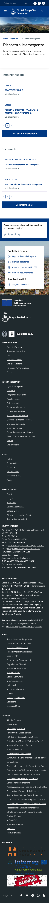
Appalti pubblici (13, 398)
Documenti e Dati (14, 359)
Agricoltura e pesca (15, 386)
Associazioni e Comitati (17, 519)
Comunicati (11, 463)
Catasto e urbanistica (16, 407)
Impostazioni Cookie (15, 689)
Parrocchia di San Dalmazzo (19, 753)
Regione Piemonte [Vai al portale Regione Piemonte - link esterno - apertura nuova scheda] (10, 3)
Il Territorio (11, 502)
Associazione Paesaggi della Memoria (23, 791)
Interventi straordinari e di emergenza (22, 164)
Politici (9, 372)
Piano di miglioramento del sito (20, 651)
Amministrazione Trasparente (19, 639)
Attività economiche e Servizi (19, 515)
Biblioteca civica (14, 475)
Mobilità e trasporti (15, 428)
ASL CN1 (11, 828)
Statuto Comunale (15, 676)
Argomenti (14, 38)
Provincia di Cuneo (15, 824)
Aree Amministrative (16, 351)
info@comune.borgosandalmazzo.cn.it (23, 548)
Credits (10, 693)
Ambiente (11, 390)
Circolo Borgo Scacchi (16, 728)
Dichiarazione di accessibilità (19, 643)
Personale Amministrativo (18, 367)
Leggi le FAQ (12, 655)
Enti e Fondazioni (14, 363)
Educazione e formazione (17, 415)
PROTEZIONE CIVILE (14, 90)
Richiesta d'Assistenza (16, 668)
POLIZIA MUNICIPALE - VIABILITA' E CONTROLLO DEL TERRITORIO (21, 111)
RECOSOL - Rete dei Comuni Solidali (22, 736)
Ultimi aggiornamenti (16, 697)
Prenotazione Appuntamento (19, 660)
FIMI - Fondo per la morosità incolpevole (23, 184)
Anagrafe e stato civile (16, 394)
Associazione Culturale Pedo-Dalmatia (23, 774)
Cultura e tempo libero (16, 411)
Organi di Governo (14, 347)
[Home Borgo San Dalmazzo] (23, 11)
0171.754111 (11, 533)
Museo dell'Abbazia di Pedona (19, 745)
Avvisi (9, 479)
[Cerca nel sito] (42, 11)
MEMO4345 (12, 820)
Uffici (8, 85)
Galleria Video (13, 510)
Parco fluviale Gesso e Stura (19, 732)
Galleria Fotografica (15, 506)
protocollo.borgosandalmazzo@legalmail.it (25, 545)
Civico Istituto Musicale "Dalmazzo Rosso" (25, 741)
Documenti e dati (24, 205)
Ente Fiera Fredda (14, 749)
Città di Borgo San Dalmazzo (26, 11)
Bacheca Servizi (13, 672)
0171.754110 (11, 536)
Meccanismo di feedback (17, 647)
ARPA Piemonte (14, 832)
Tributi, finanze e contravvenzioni (21, 436)
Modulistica (11, 179)
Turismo (10, 440)
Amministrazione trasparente (21, 159)
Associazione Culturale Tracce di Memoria (24, 795)
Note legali (11, 685)
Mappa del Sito (13, 705)
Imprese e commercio (16, 423)
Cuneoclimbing (13, 761)
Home (5, 38)
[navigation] (5, 11)
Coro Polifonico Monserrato (18, 782)
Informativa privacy (15, 680)
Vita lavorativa (13, 444)
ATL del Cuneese (14, 720)
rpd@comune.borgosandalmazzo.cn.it (23, 623)
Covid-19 (11, 467)
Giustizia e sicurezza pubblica (19, 419)
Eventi (9, 494)
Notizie (10, 459)
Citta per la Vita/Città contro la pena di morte (26, 770)
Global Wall (12, 724)
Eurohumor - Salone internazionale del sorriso (27, 757)
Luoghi (10, 498)
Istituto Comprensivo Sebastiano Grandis (24, 811)
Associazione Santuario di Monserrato (23, 807)
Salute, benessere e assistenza (20, 432)
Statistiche (11, 701)
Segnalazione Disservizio (17, 664)
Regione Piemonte (15, 816)
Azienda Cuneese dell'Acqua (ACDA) (22, 778)
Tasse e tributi (13, 471)
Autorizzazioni (13, 403)
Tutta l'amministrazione (24, 133)
